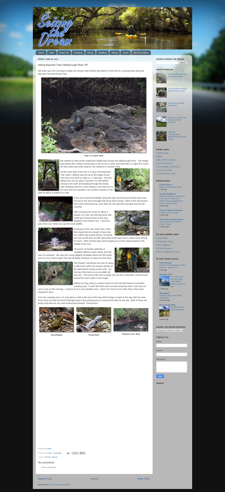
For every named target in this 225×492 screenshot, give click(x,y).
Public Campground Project (168, 252)
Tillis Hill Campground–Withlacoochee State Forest (177, 135)
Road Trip (64, 52)
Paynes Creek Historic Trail (170, 187)
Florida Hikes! (165, 185)
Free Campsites (163, 245)
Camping (78, 52)
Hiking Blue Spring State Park (176, 104)
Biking (115, 52)
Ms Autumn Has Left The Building (177, 308)
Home (41, 52)
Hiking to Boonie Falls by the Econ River (177, 75)
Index (52, 52)
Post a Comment (49, 467)
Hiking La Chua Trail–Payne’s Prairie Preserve (177, 120)
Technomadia (165, 263)
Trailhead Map (162, 153)
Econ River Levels (164, 170)
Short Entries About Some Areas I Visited (169, 223)
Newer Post (45, 478)
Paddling (102, 52)
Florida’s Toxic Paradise (169, 213)
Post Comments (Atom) (60, 485)
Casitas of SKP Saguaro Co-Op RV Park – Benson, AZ (172, 266)
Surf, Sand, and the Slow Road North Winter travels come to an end (177, 281)
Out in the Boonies (164, 163)
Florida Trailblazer (167, 194)
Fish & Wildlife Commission (168, 167)
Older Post (143, 478)
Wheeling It (164, 293)
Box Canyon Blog (167, 305)
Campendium (162, 238)
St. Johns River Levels (165, 174)
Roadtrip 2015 (165, 274)
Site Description (141, 52)
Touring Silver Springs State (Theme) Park (177, 90)
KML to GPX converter (166, 160)
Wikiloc (49, 448)
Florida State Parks (164, 241)
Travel (125, 52)
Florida (48, 457)
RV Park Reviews (163, 248)
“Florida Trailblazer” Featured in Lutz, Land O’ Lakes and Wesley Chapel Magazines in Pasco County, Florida (172, 199)
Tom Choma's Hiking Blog (171, 219)
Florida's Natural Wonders (171, 210)
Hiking (90, 52)
